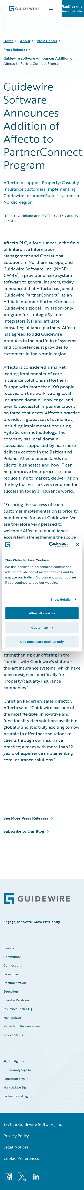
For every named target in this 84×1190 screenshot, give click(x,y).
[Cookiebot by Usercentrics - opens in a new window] (51, 545)
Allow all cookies (42, 613)
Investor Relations (16, 1000)
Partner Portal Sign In (18, 1096)
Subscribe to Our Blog (23, 831)
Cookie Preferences (21, 1158)
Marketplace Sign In (17, 1087)
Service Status (13, 1035)
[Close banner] (77, 544)
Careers (8, 948)
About (25, 40)
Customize (42, 627)
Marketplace (12, 1017)
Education (10, 991)
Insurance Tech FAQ (17, 1009)
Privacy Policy (16, 1135)
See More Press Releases (25, 818)
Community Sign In (17, 1070)
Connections (12, 965)
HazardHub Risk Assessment (23, 1026)
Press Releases (15, 49)
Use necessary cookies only (42, 641)
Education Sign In (16, 1078)
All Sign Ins (16, 1061)
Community (11, 956)
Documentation (14, 982)
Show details (60, 599)
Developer (10, 974)
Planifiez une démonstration (73, 9)
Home (8, 40)
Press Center (47, 40)
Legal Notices (15, 1147)
